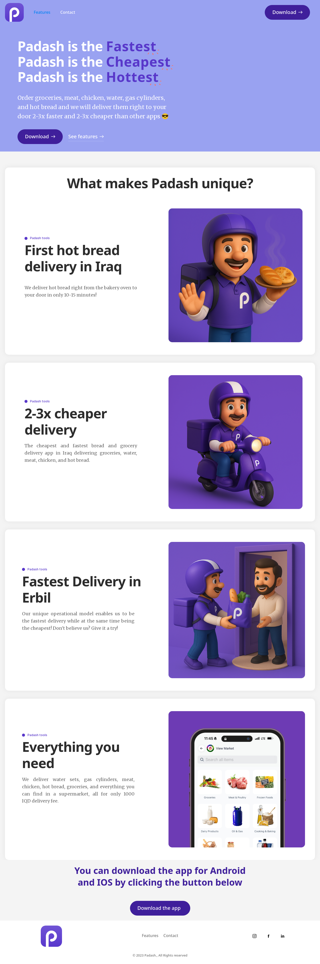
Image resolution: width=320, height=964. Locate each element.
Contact (67, 12)
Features (42, 12)
